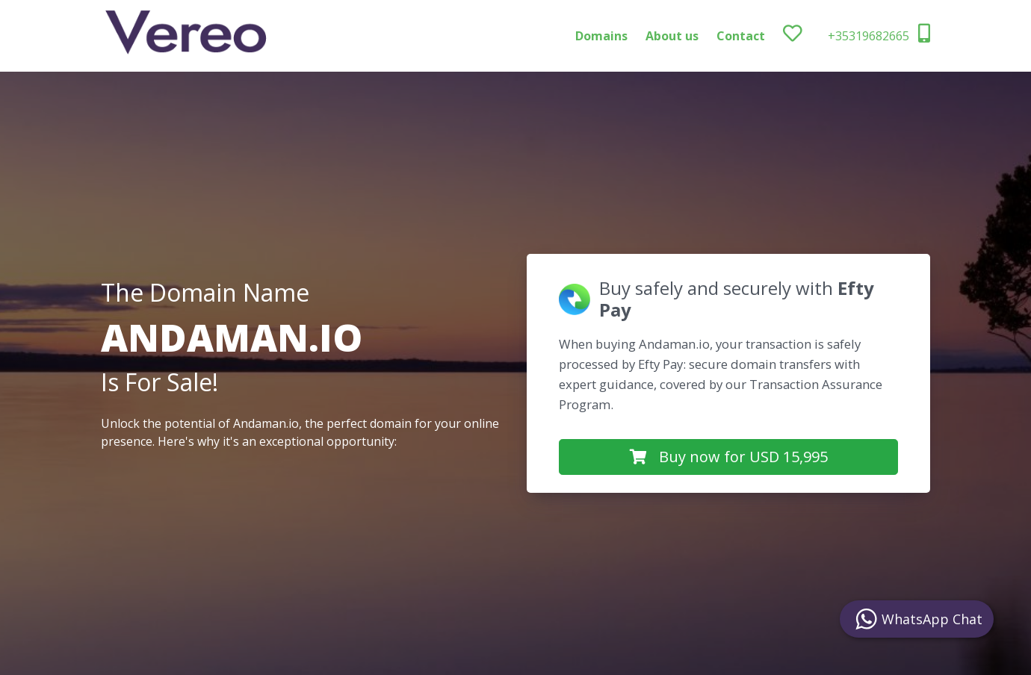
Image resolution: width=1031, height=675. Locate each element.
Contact (740, 36)
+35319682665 (879, 34)
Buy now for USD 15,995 (729, 457)
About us (672, 36)
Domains (601, 36)
